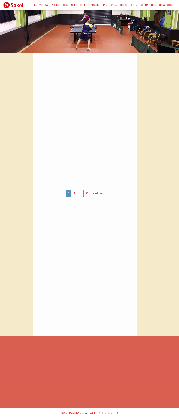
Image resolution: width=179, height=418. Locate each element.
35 (86, 193)
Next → (97, 193)
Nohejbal (75, 5)
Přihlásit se (125, 5)
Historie (106, 5)
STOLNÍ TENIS (57, 5)
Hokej (65, 5)
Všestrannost (45, 5)
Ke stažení (135, 5)
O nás (35, 5)
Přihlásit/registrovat (167, 5)
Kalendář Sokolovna (149, 5)
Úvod (30, 5)
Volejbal (83, 5)
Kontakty (115, 5)
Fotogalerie (95, 5)
